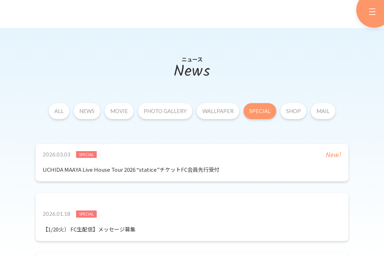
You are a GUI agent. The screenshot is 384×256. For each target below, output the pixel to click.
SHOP (293, 111)
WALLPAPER (218, 111)
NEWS (87, 111)
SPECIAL (260, 111)
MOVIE (119, 111)
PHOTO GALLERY (165, 111)
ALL (59, 111)
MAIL (323, 111)
